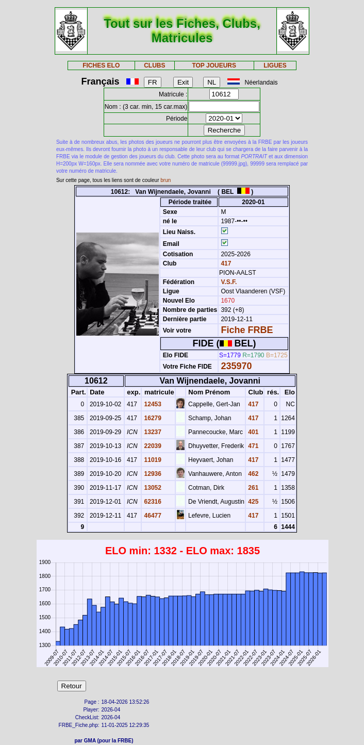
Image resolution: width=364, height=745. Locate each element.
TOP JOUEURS (214, 65)
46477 (151, 515)
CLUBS (154, 65)
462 (252, 473)
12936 (151, 473)
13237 (151, 432)
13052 (151, 487)
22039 (151, 446)
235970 (236, 366)
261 (252, 487)
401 (252, 432)
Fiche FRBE (247, 330)
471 (252, 446)
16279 (151, 418)
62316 (151, 501)
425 (252, 501)
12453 (151, 404)
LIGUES (275, 65)
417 (225, 263)
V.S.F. (229, 282)
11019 (151, 459)
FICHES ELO (101, 65)
